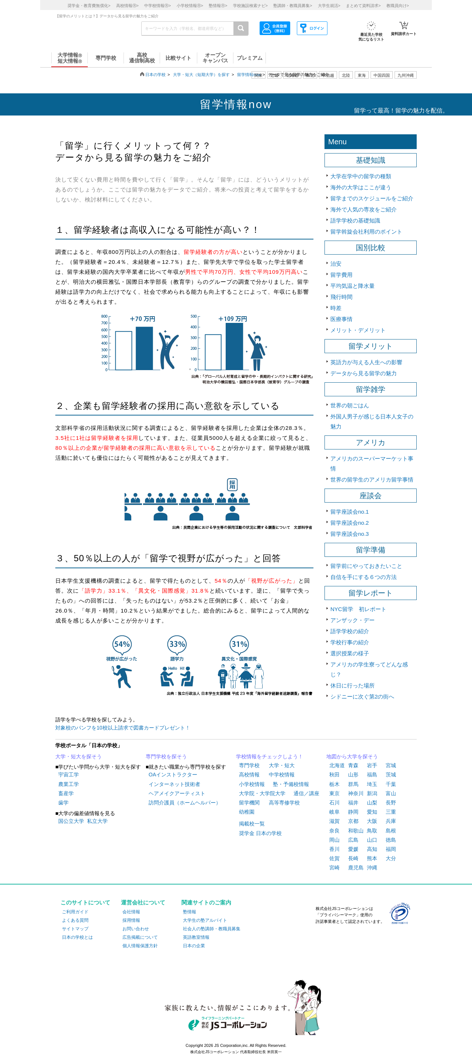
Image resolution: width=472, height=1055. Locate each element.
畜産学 (66, 793)
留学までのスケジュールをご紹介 (371, 198)
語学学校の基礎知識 (355, 220)
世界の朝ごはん (349, 405)
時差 (335, 308)
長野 (391, 803)
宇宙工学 (68, 775)
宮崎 (334, 867)
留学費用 (341, 275)
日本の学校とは (77, 937)
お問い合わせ (135, 928)
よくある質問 (75, 920)
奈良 (334, 831)
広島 (353, 840)
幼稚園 (246, 812)
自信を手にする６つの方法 (363, 577)
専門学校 (249, 765)
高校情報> (127, 5)
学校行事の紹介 (349, 642)
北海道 (292, 75)
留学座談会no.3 (349, 534)
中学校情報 (282, 775)
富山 (391, 793)
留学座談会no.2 (349, 523)
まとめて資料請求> (363, 5)
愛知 (372, 812)
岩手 (372, 765)
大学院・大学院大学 (262, 793)
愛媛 (353, 849)
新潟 (372, 793)
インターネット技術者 (174, 784)
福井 (353, 803)
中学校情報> (157, 5)
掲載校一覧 (252, 824)
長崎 (353, 858)
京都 (353, 821)
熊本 (372, 858)
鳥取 (372, 831)
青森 (353, 765)
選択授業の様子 (349, 653)
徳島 (391, 840)
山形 (353, 775)
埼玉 (372, 784)
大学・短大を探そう (78, 756)
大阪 (372, 821)
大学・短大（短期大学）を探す (201, 74)
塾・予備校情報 (291, 784)
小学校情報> (190, 5)
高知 (372, 849)
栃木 (334, 784)
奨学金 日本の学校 (260, 833)
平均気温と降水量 (352, 286)
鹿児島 (356, 867)
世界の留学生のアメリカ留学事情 (371, 479)
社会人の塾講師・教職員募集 (211, 928)
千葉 (391, 784)
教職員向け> (397, 5)
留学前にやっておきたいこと (366, 566)
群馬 (353, 784)
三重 (391, 812)
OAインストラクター (173, 775)
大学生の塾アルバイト (205, 920)
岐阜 (334, 812)
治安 (335, 264)
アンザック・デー (352, 620)
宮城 (391, 765)
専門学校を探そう (166, 756)
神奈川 (356, 793)
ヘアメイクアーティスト (177, 793)
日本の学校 (155, 74)
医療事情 (341, 319)
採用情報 (131, 920)
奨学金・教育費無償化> (88, 5)
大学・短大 (282, 765)
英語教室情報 (196, 937)
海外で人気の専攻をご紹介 (363, 209)
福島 (372, 775)
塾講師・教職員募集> (292, 5)
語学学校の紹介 (349, 631)
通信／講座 (306, 793)
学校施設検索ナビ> (250, 5)
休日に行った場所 (352, 685)
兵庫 (391, 821)
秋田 (334, 775)
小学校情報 (252, 784)
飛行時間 (341, 297)
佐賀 (334, 858)
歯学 (63, 803)
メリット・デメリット (358, 330)
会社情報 (131, 911)
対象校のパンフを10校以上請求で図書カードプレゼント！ (122, 728)
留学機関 (249, 803)
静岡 (353, 812)
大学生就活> (329, 5)
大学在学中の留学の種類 (360, 176)
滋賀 (334, 821)
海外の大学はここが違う (360, 187)
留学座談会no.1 (349, 511)
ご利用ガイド (75, 911)
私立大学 (97, 821)
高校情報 (249, 775)
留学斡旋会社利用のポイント (366, 231)
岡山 (334, 840)
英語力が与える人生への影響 (366, 362)
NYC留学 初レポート (358, 609)
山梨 (372, 803)
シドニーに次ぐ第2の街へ (362, 696)
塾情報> (218, 5)
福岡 (391, 849)
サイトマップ (75, 928)
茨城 (391, 775)
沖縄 (372, 867)
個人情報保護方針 (140, 945)
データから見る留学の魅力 (363, 373)
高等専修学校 (284, 803)
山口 (372, 840)
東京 (334, 793)
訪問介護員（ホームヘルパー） (185, 803)
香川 (334, 849)
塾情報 (189, 911)
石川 (334, 803)
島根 (391, 831)
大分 (391, 858)
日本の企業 (194, 945)
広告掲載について (140, 937)
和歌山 (356, 831)
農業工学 (68, 784)
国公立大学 (71, 821)
